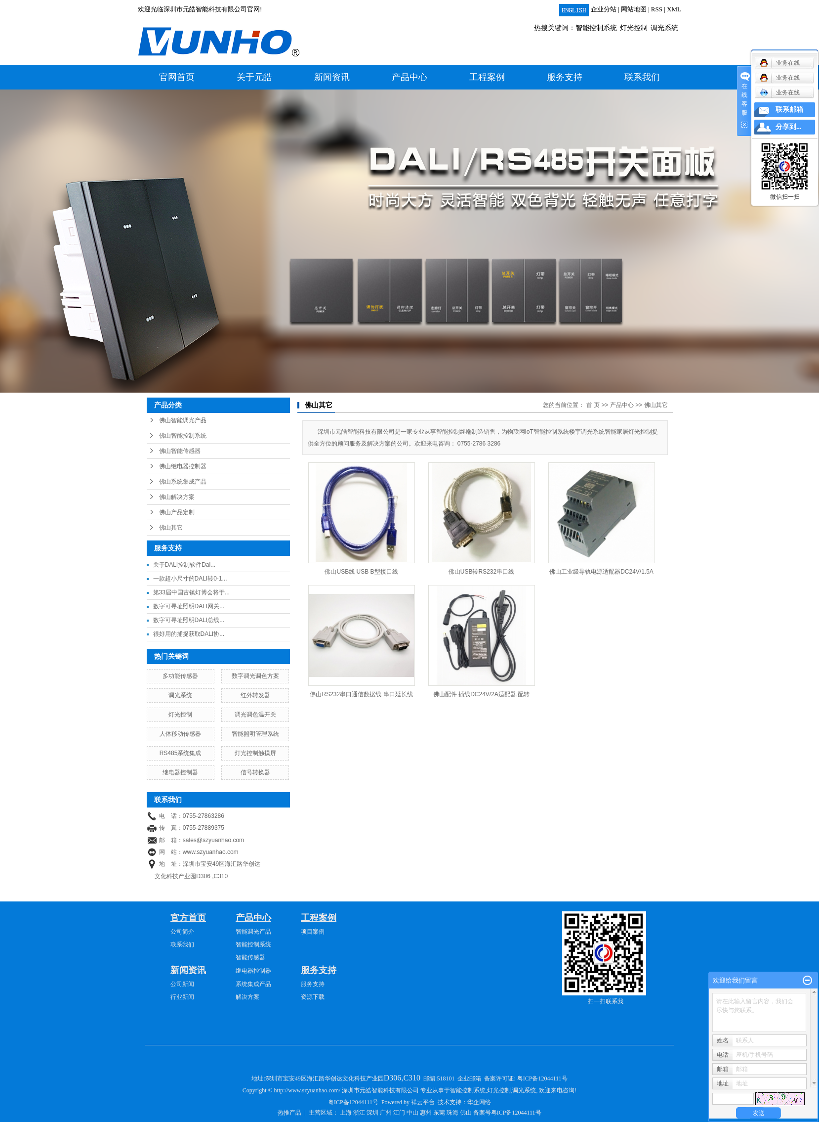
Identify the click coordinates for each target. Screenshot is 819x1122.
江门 (399, 1112)
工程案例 (487, 77)
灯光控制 (634, 28)
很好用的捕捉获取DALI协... (189, 633)
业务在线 (780, 92)
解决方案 (247, 996)
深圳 (372, 1112)
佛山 (466, 1112)
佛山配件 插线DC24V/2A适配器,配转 (481, 694)
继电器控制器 (180, 772)
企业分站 (603, 9)
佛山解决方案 (177, 497)
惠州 (426, 1112)
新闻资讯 (332, 77)
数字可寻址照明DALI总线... (189, 620)
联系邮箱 (789, 109)
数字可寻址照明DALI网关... (189, 606)
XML (674, 9)
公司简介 (182, 931)
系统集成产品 (253, 984)
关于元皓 (254, 77)
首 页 (593, 405)
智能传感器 (250, 957)
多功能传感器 (180, 676)
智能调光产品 (253, 931)
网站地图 (634, 9)
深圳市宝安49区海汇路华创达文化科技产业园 (343, 1078)
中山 (412, 1112)
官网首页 (177, 77)
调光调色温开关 (255, 714)
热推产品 (289, 1112)
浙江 (359, 1112)
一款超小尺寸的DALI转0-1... (190, 578)
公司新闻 (182, 984)
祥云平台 (423, 1102)
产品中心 (409, 77)
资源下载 (313, 996)
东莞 (439, 1112)
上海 (346, 1112)
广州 (386, 1112)
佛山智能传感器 (180, 451)
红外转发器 (255, 695)
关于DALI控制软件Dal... (184, 564)
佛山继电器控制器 (182, 466)
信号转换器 (255, 772)
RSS (656, 9)
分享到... (789, 127)
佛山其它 (171, 527)
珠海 (452, 1112)
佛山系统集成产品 (182, 481)
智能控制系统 (596, 28)
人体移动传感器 (180, 733)
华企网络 (479, 1102)
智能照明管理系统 (255, 733)
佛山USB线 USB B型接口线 (361, 571)
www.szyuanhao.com (211, 852)
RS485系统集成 (181, 753)
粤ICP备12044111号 (542, 1078)
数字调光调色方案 (255, 676)
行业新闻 (182, 996)
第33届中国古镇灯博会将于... (191, 592)
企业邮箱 (469, 1078)
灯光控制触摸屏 (255, 753)
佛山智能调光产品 (182, 420)
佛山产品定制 (177, 512)
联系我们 (642, 77)
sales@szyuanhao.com (213, 840)
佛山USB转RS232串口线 (481, 571)
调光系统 (664, 28)
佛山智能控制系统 (182, 435)
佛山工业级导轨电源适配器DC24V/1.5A (601, 571)
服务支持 (564, 77)
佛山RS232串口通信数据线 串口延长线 (361, 694)
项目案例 (313, 931)
